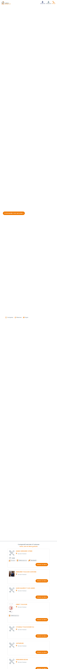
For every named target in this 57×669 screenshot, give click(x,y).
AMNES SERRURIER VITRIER (24, 551)
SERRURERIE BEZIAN (22, 659)
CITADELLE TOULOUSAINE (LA (25, 627)
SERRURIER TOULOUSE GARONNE (26, 572)
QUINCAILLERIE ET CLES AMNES (25, 588)
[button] (53, 2)
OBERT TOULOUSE (21, 604)
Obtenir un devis (42, 564)
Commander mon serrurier (13, 213)
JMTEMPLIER (20, 643)
